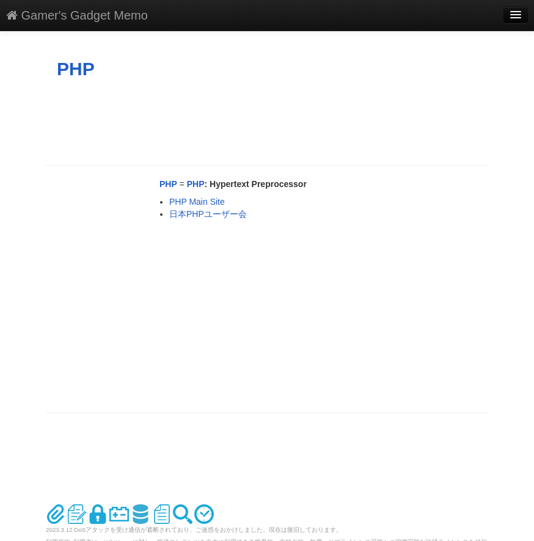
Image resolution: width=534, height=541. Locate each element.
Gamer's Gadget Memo (77, 15)
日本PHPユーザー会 (208, 214)
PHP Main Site (197, 202)
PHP (76, 69)
